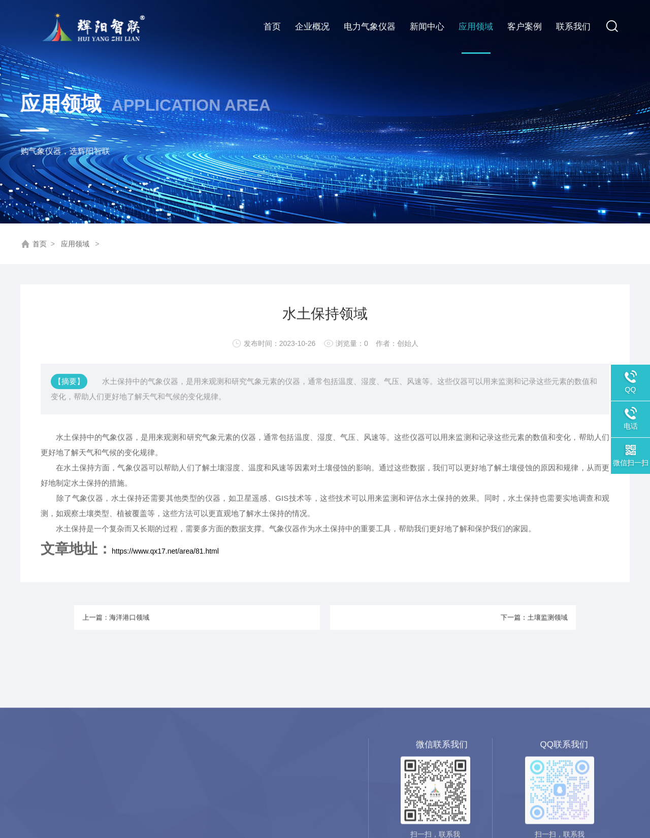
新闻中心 (427, 26)
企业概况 (312, 26)
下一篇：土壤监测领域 (480, 617)
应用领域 (476, 26)
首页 (272, 26)
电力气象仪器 (370, 26)
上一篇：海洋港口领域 (169, 617)
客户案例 (524, 26)
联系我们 (573, 26)
